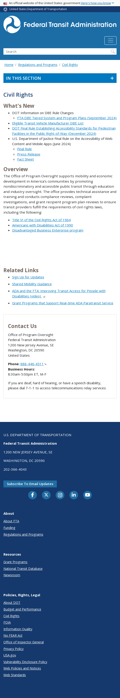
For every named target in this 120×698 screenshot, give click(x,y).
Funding (9, 528)
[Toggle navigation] (110, 40)
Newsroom (11, 575)
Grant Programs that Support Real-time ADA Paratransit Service (62, 303)
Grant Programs (15, 562)
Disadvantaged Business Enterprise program (47, 230)
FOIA (7, 622)
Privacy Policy (13, 649)
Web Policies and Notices (22, 668)
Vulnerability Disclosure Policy (25, 662)
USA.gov (9, 655)
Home (9, 64)
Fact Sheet (25, 159)
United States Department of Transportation (38, 9)
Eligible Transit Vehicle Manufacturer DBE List (48, 123)
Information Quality (17, 629)
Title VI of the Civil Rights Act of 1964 (41, 220)
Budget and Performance (22, 609)
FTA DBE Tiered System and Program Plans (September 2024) (67, 118)
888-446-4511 (33, 364)
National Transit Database (23, 568)
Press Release (28, 154)
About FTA (11, 521)
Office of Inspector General (23, 642)
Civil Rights (70, 64)
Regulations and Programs (37, 64)
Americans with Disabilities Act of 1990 (42, 225)
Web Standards (14, 675)
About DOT (11, 602)
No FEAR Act (12, 635)
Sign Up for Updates (28, 277)
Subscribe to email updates (30, 483)
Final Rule (24, 149)
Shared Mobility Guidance (32, 284)
